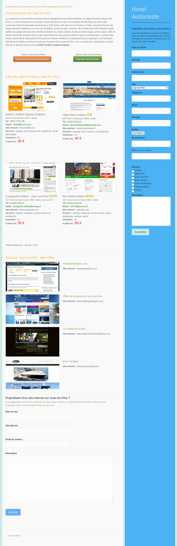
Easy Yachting (70, 361)
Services (136, 167)
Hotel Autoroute (145, 12)
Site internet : (12, 425)
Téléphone (137, 92)
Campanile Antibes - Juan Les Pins (27, 196)
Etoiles (135, 129)
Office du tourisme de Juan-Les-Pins (82, 296)
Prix (134, 150)
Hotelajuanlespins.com (75, 263)
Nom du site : (12, 412)
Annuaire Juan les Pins (87, 59)
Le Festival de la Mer (74, 328)
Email (134, 105)
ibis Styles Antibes (74, 196)
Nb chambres (138, 138)
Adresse (136, 60)
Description (137, 195)
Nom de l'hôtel (139, 47)
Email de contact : (14, 439)
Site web (136, 117)
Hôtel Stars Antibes (74, 114)
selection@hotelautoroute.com (38, 405)
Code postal (138, 72)
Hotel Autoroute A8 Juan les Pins (32, 59)
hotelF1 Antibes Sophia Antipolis (25, 114)
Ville (134, 84)
